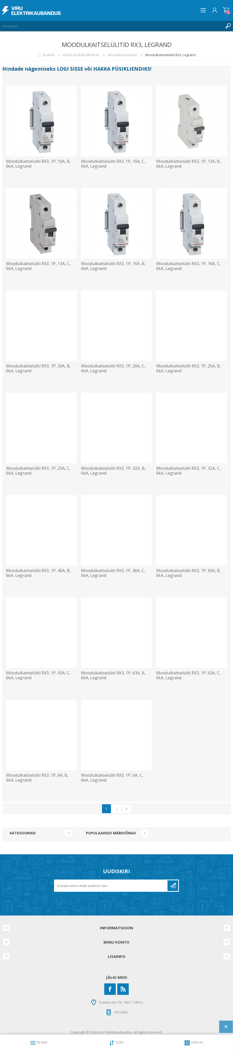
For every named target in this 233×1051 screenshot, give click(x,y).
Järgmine (126, 808)
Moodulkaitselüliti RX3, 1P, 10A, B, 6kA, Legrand (38, 164)
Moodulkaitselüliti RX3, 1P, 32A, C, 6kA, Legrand (188, 471)
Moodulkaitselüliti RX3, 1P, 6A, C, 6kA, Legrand (112, 778)
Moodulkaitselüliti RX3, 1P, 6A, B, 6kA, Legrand (37, 778)
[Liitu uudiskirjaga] (111, 885)
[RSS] (123, 989)
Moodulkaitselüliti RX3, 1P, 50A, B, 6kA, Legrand (188, 573)
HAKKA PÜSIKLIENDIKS (121, 68)
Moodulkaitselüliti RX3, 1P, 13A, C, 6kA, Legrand (38, 266)
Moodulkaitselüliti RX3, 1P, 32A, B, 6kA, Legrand (113, 471)
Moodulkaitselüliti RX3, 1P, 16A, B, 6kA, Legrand (113, 266)
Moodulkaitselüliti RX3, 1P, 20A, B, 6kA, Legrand (38, 368)
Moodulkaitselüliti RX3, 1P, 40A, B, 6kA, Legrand (38, 573)
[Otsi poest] (111, 26)
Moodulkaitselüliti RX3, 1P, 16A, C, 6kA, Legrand (188, 266)
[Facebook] (110, 989)
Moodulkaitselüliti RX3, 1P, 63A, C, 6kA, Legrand (188, 675)
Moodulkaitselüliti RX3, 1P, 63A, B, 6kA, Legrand (113, 675)
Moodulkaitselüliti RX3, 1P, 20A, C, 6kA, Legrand (113, 368)
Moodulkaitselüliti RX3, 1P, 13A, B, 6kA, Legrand (188, 164)
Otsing (228, 26)
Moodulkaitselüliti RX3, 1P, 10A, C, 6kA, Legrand (113, 164)
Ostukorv (226, 10)
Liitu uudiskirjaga (172, 885)
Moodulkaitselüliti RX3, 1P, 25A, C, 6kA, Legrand (38, 471)
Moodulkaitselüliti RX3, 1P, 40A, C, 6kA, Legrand (113, 573)
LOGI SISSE (70, 68)
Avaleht (49, 55)
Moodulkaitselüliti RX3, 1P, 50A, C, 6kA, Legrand (38, 675)
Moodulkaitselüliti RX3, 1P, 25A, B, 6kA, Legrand (188, 368)
